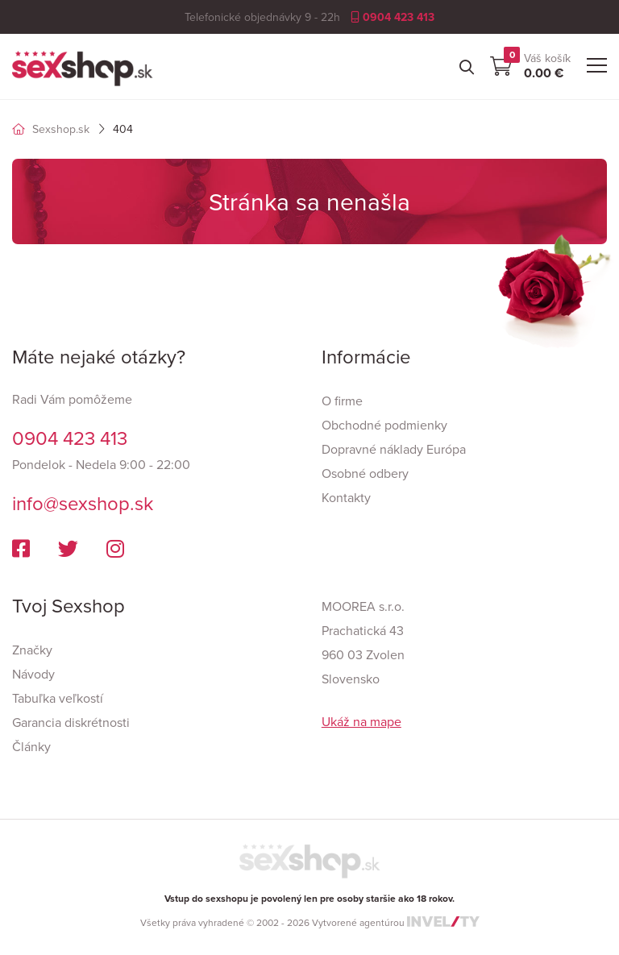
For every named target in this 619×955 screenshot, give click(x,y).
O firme (342, 400)
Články (31, 746)
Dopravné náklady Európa (394, 449)
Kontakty (346, 497)
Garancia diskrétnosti (71, 722)
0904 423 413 (392, 17)
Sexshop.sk (50, 129)
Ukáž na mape (361, 721)
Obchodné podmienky (384, 425)
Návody (33, 674)
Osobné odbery (365, 473)
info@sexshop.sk (82, 503)
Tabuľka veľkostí (57, 698)
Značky (32, 649)
